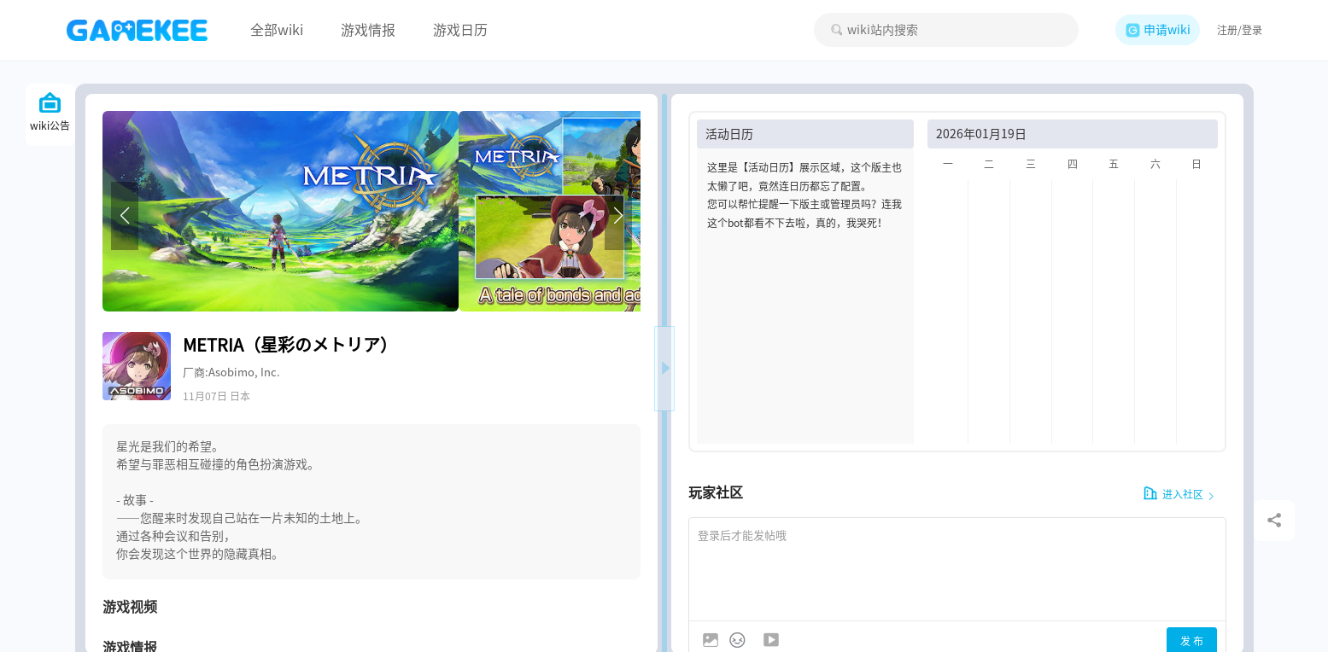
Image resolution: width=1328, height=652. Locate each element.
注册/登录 (1239, 30)
